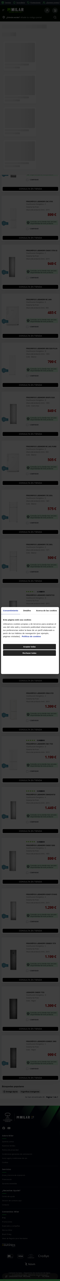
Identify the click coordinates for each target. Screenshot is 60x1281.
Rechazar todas (29, 653)
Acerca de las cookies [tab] (46, 610)
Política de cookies (31, 636)
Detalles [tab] (27, 610)
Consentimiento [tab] (10, 610)
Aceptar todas (29, 647)
